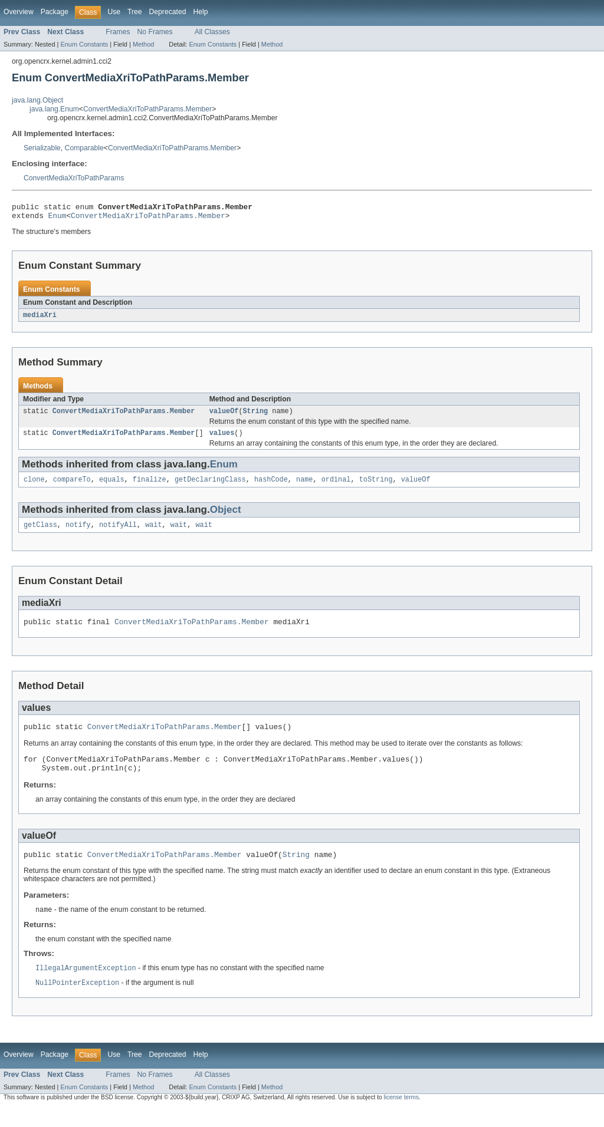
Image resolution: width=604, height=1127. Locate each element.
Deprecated (167, 12)
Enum (57, 218)
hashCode (271, 487)
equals (111, 487)
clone (34, 487)
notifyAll (118, 533)
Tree (134, 12)
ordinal (336, 487)
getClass (40, 533)
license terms (401, 1116)
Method (143, 44)
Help (200, 12)
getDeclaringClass (210, 487)
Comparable (84, 148)
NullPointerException (77, 1002)
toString (376, 487)
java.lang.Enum (54, 109)
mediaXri (40, 319)
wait (153, 533)
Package (54, 12)
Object (225, 517)
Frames (118, 32)
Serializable (42, 148)
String (255, 416)
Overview (19, 12)
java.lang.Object (37, 100)
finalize (149, 487)
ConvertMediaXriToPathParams (74, 178)
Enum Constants (84, 44)
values (222, 439)
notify (78, 533)
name (304, 487)
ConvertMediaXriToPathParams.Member (147, 109)
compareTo (72, 487)
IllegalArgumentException (85, 986)
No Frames (155, 32)
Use (113, 12)
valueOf (224, 416)
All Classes (212, 32)
